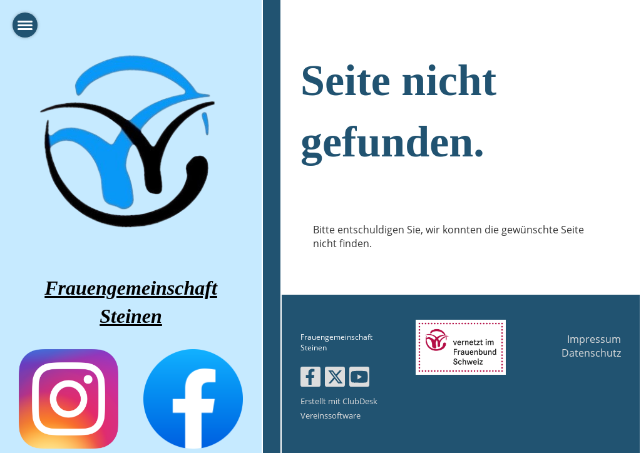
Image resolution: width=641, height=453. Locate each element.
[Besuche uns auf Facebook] (310, 378)
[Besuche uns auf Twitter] (335, 378)
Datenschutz (591, 353)
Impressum (594, 339)
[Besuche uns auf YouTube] (359, 378)
